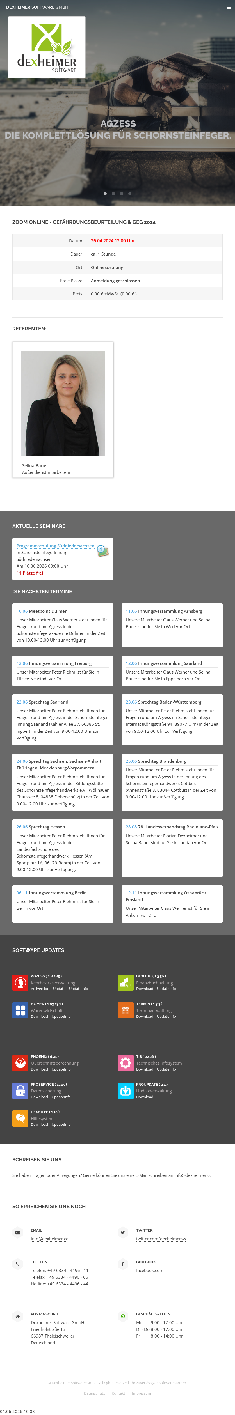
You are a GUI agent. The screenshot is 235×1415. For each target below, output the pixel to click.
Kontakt (118, 1393)
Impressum (141, 1393)
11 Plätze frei (30, 573)
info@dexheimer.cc (192, 1175)
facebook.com (149, 1270)
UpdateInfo (78, 988)
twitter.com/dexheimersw (161, 1238)
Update (59, 988)
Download (145, 988)
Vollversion (40, 988)
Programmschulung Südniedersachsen (56, 545)
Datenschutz (94, 1393)
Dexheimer (37, 7)
